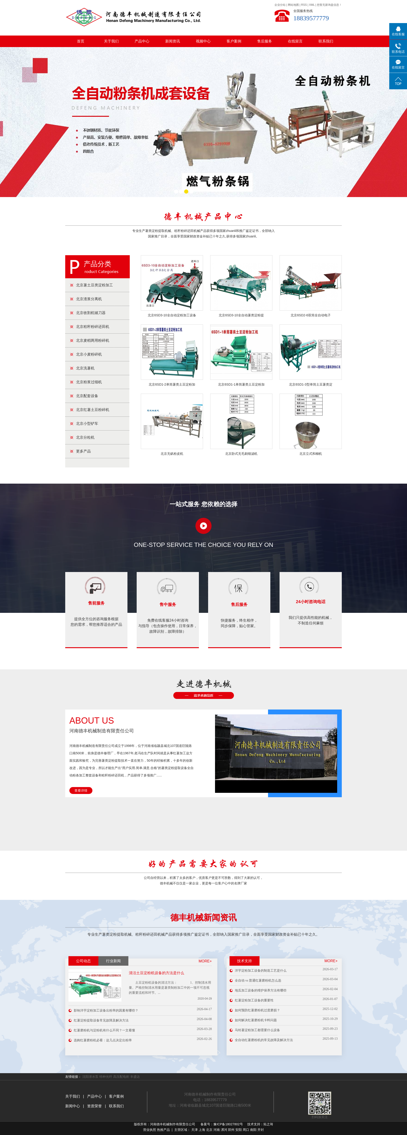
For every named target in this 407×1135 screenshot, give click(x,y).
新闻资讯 (172, 41)
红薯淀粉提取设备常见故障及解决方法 (101, 1020)
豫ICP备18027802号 (228, 1124)
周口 (246, 1130)
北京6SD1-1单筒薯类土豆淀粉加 (241, 384)
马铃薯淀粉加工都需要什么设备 (257, 1030)
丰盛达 (135, 1076)
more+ (331, 961)
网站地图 (293, 4)
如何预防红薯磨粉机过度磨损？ (257, 1010)
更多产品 (83, 451)
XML (312, 4)
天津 (194, 1130)
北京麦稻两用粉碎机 (92, 340)
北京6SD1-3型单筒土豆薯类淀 (310, 384)
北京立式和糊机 (310, 453)
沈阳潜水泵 (90, 1076)
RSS (304, 4)
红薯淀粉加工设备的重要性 (254, 1000)
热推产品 (163, 1130)
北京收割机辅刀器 (91, 313)
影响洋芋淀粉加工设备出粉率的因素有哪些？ (106, 1010)
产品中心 (142, 41)
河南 (216, 1130)
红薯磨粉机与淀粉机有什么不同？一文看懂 (104, 1030)
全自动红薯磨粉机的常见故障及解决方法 (264, 1040)
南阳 (253, 1130)
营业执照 (149, 1130)
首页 (80, 41)
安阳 (238, 1130)
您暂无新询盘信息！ (329, 4)
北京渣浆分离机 (89, 299)
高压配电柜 (121, 1076)
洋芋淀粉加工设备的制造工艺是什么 (260, 970)
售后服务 (264, 41)
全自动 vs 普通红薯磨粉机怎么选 (258, 980)
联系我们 (326, 41)
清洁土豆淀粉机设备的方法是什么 (156, 973)
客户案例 (234, 41)
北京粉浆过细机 (89, 382)
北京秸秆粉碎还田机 (92, 327)
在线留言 (295, 41)
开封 (260, 1130)
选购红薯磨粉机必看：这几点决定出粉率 (103, 1040)
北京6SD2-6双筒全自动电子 (310, 315)
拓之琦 (268, 1124)
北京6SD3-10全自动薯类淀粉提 (241, 315)
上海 (202, 1130)
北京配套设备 (87, 396)
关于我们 (111, 41)
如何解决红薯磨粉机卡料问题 (256, 1020)
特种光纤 (105, 1076)
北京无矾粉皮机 (172, 453)
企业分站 (280, 4)
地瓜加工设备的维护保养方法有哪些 (260, 990)
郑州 (231, 1130)
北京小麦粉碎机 (89, 354)
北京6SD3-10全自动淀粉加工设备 (172, 315)
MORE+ (205, 961)
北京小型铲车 (87, 423)
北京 (209, 1130)
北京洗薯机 (85, 368)
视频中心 (203, 41)
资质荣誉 (94, 1106)
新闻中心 (73, 1106)
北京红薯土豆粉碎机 (92, 410)
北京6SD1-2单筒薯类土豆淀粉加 (172, 384)
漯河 (224, 1130)
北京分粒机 (85, 437)
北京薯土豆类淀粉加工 (94, 285)
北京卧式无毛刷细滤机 (241, 453)
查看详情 (80, 790)
